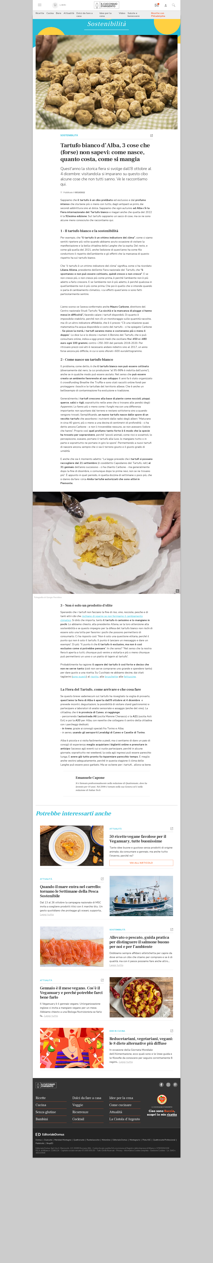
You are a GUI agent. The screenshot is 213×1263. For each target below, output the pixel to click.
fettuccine (130, 701)
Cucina (50, 13)
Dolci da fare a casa (84, 15)
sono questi (79, 701)
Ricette (40, 13)
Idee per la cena (105, 15)
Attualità (69, 13)
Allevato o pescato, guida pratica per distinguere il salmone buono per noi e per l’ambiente (139, 1064)
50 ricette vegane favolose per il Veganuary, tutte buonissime (137, 961)
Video (122, 13)
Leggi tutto (47, 1036)
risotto (94, 701)
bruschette (111, 701)
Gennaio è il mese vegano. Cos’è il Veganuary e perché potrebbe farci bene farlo (71, 1115)
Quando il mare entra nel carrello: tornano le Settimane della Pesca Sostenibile (70, 1013)
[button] (151, 135)
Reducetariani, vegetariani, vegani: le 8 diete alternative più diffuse (141, 1163)
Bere (58, 13)
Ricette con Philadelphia (158, 15)
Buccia (169, 1233)
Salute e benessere (134, 15)
